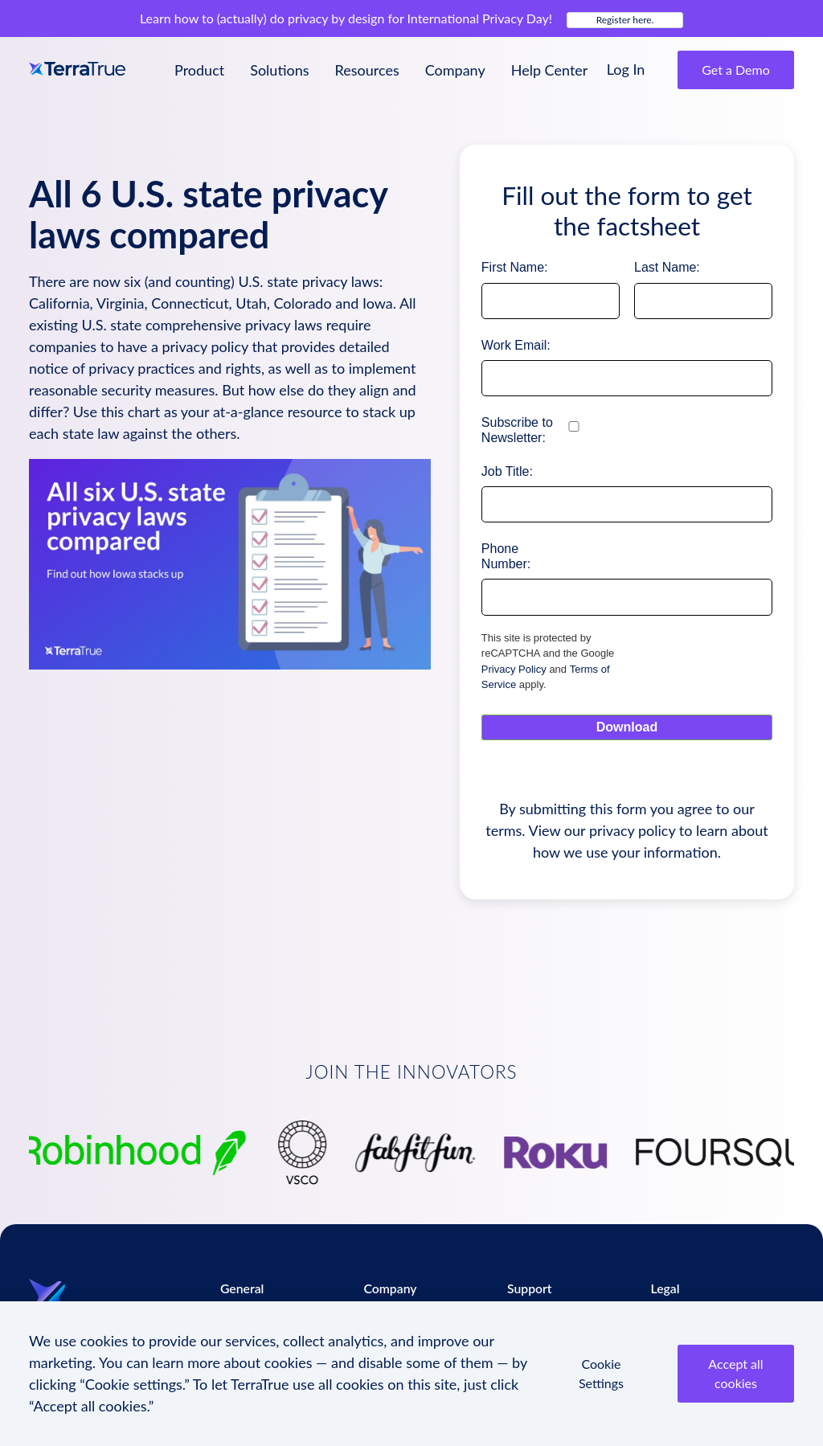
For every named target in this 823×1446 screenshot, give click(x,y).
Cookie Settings (601, 1373)
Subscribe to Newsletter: (517, 430)
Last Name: (667, 267)
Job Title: (507, 471)
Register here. (625, 20)
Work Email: (516, 345)
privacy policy (632, 830)
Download (626, 727)
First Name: (514, 267)
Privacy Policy (514, 669)
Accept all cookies (735, 1373)
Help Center (549, 70)
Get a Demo (736, 69)
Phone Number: (505, 556)
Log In (626, 69)
